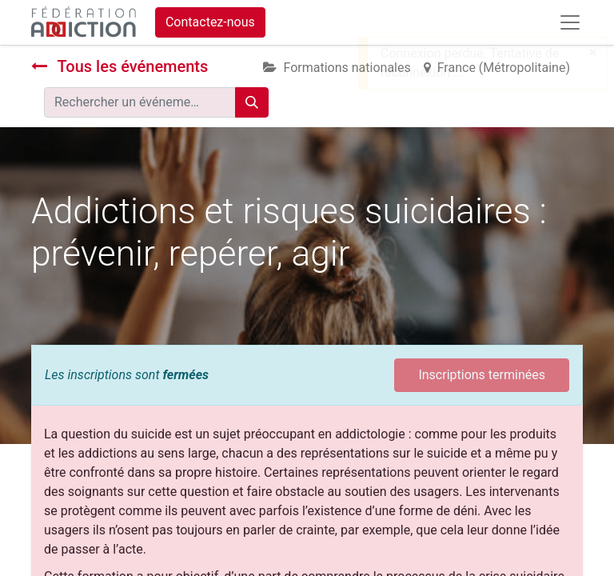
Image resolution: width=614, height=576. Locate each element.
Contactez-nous (210, 22)
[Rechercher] (252, 102)
